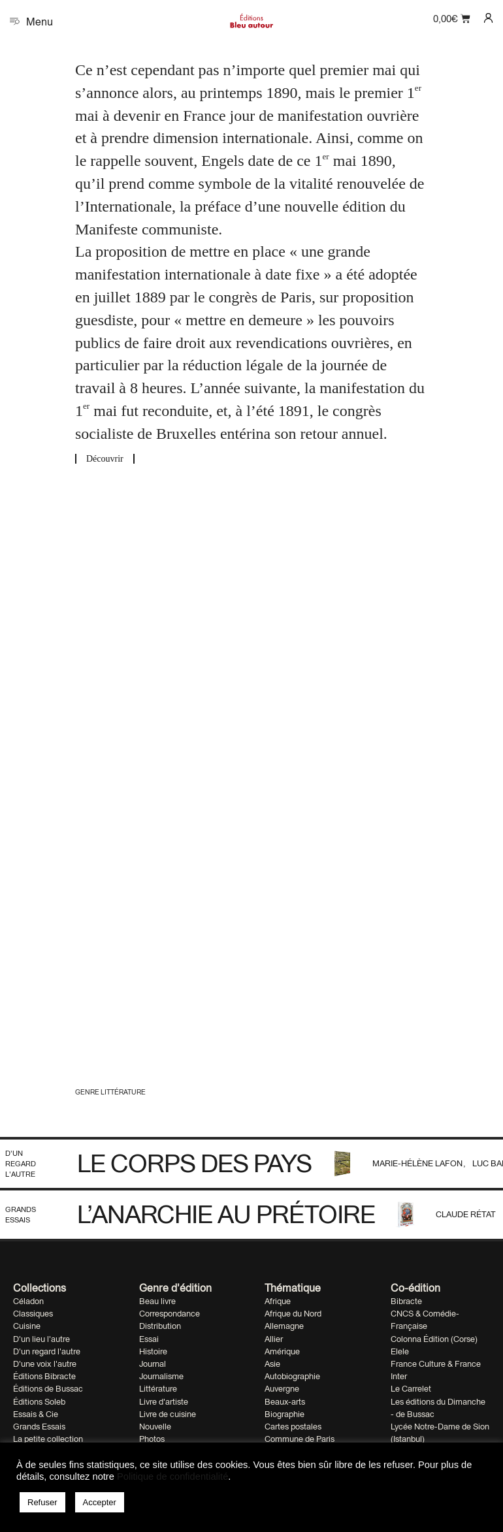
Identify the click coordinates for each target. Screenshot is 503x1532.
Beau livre (157, 1301)
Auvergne (282, 1389)
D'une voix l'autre (44, 1364)
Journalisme (161, 1376)
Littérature (158, 1389)
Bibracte (406, 1301)
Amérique (282, 1351)
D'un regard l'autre (20, 1163)
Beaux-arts (285, 1402)
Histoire (153, 1351)
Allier (274, 1339)
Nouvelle (155, 1426)
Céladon (28, 1301)
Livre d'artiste (163, 1402)
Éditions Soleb (39, 1402)
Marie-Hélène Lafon (418, 1163)
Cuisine (27, 1326)
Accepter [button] (99, 1502)
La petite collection (48, 1439)
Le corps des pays (194, 1163)
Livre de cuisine (167, 1414)
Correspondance (169, 1313)
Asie (272, 1364)
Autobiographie (292, 1376)
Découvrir (104, 459)
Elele (400, 1351)
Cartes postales (293, 1426)
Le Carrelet (411, 1389)
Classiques (33, 1313)
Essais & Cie (35, 1414)
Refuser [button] (42, 1502)
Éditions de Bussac (48, 1389)
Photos (152, 1439)
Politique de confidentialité (172, 1476)
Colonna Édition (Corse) (434, 1339)
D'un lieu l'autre (41, 1339)
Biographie (284, 1414)
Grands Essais (20, 1214)
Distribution (160, 1326)
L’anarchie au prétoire (226, 1214)
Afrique (278, 1301)
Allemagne (284, 1326)
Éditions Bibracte (44, 1376)
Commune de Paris (299, 1439)
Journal (152, 1364)
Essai (149, 1339)
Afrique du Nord (293, 1313)
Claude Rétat (466, 1214)
